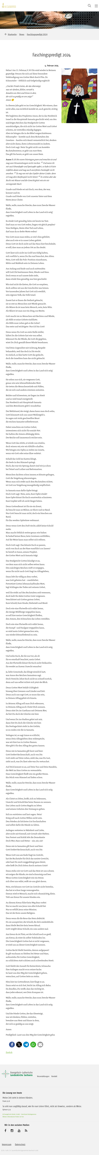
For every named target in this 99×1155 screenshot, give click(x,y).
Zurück (9, 1052)
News (21, 34)
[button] (12, 1044)
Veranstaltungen (43, 1076)
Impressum (6, 1144)
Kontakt (54, 1076)
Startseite (12, 34)
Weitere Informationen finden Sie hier (13, 1117)
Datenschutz (20, 1144)
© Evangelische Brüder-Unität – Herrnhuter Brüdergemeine (19, 1114)
